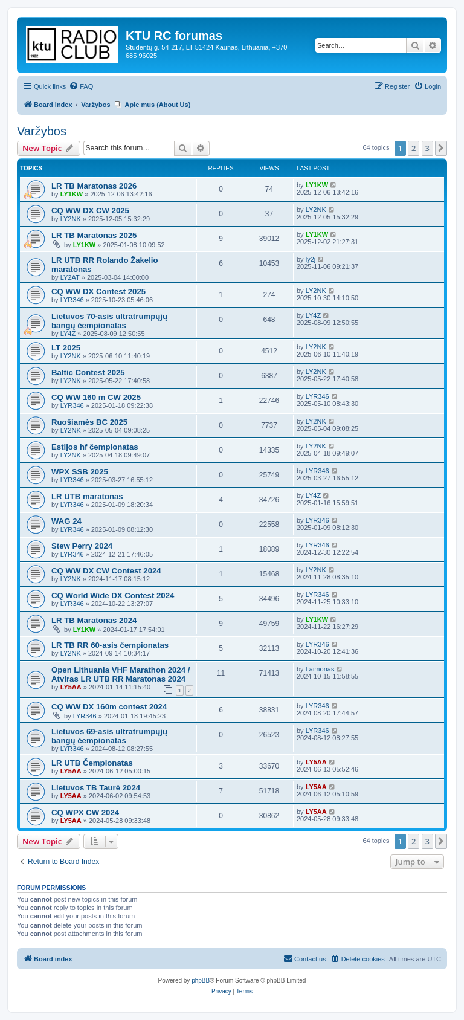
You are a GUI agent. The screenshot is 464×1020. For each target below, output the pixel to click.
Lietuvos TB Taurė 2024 (95, 787)
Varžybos (41, 131)
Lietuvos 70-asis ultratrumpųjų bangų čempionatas (109, 321)
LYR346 (72, 299)
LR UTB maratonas (87, 496)
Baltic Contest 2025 (88, 372)
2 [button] (413, 148)
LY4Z (68, 333)
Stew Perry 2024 (81, 545)
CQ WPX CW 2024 (85, 812)
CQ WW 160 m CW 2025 (96, 397)
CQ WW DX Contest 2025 (98, 291)
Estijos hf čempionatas (94, 446)
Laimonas (320, 669)
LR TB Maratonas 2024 (94, 620)
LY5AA (71, 687)
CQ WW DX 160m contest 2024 (109, 706)
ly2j (311, 259)
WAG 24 (66, 521)
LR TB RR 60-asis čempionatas (110, 645)
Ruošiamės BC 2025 (89, 422)
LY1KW (71, 194)
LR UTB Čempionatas (92, 762)
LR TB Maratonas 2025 (94, 235)
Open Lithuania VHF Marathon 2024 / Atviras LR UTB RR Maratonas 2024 (120, 674)
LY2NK (70, 218)
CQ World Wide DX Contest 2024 (112, 595)
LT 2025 (65, 347)
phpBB (201, 980)
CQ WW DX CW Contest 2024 (106, 570)
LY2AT (70, 277)
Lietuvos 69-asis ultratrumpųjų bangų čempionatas (109, 736)
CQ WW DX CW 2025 (90, 210)
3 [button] (427, 148)
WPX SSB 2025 (79, 471)
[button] (441, 148)
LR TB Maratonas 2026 (94, 185)
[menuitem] (81, 86)
